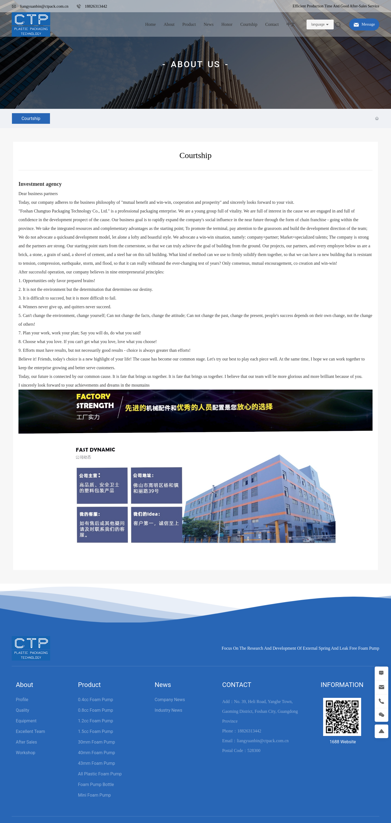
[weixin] (381, 715)
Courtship (30, 118)
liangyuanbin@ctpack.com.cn (44, 6)
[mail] (381, 687)
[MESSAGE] (381, 673)
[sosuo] (338, 24)
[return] (381, 731)
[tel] (381, 701)
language (317, 24)
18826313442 (96, 6)
